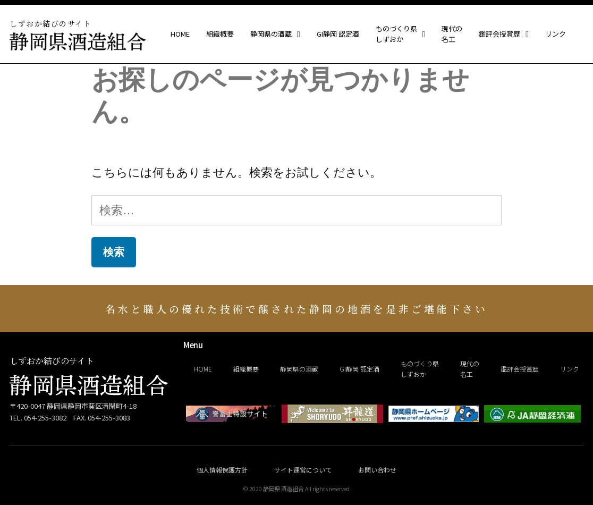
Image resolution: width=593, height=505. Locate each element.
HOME (180, 34)
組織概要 (220, 34)
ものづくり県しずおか (401, 34)
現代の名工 (452, 34)
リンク (555, 34)
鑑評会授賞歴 (504, 34)
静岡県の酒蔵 (275, 34)
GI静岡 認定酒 (338, 34)
